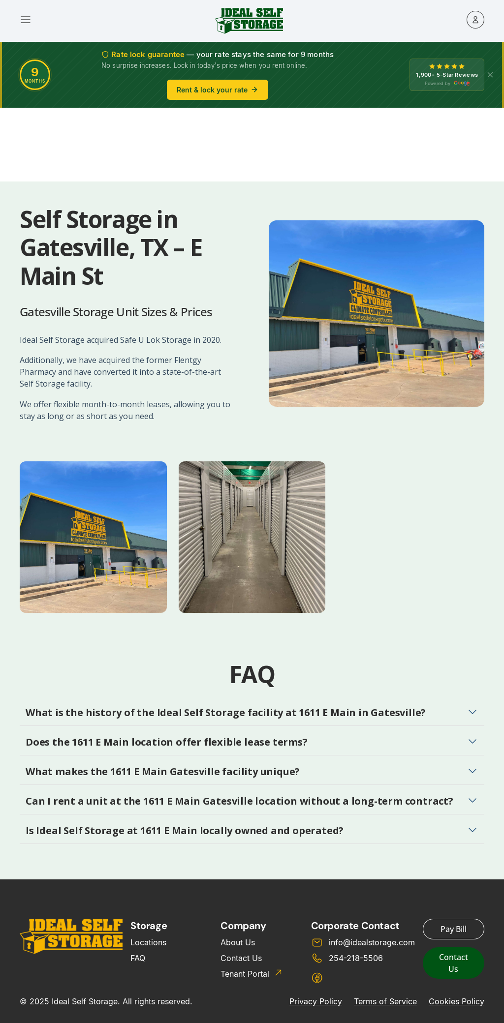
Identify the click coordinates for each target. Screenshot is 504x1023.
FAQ (137, 958)
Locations (148, 942)
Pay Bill (454, 929)
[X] (490, 75)
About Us (237, 942)
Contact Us (241, 958)
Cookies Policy (456, 1001)
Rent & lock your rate (217, 90)
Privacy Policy (315, 1001)
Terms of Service (385, 1001)
